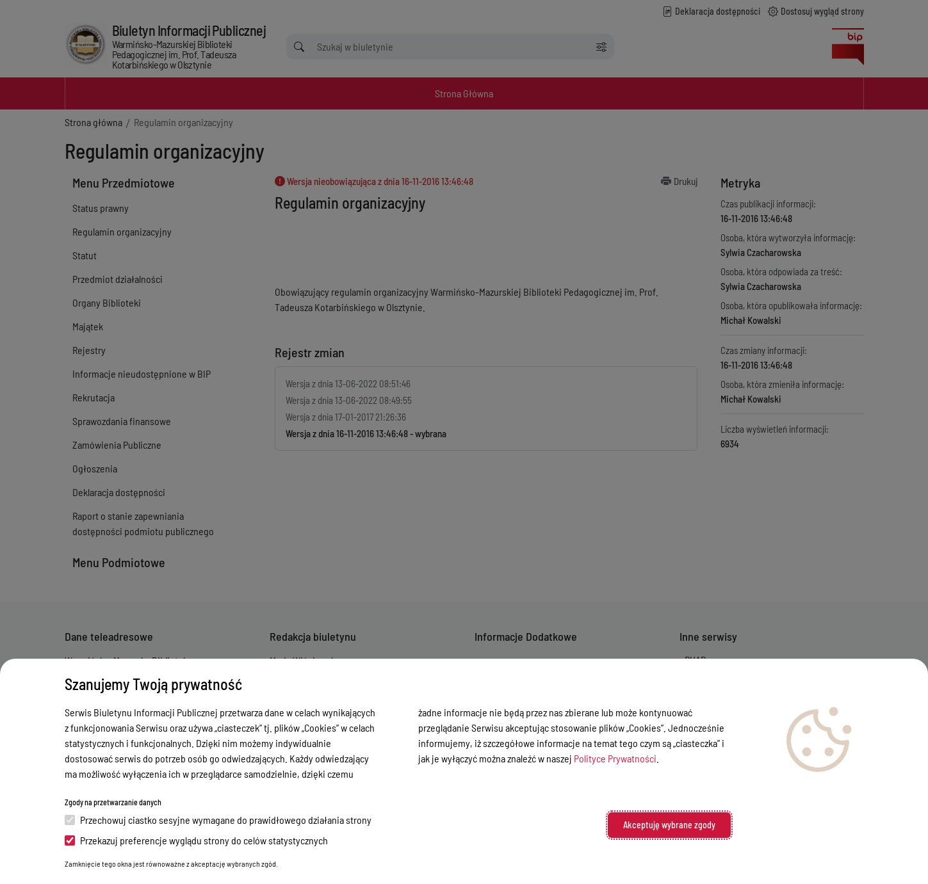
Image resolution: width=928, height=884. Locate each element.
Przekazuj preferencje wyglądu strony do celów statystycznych (196, 840)
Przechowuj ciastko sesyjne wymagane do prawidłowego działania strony (218, 820)
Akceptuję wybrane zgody (669, 824)
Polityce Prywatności (615, 758)
